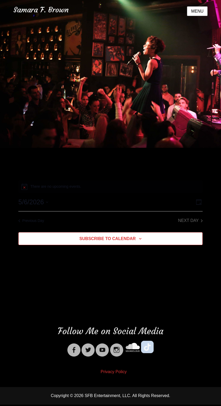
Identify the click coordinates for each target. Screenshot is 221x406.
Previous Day (31, 221)
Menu (197, 11)
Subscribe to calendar (107, 238)
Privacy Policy (114, 371)
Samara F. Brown (41, 9)
